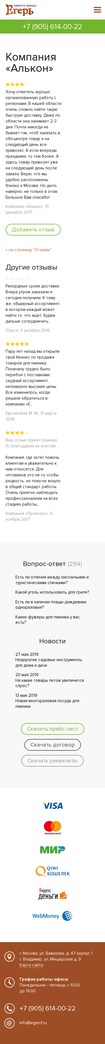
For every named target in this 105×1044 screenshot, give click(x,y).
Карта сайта (31, 965)
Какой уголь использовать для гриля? (52, 592)
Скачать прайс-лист (52, 729)
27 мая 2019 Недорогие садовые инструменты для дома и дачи (48, 660)
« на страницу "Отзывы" (28, 249)
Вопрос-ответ (44, 564)
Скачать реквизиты (52, 760)
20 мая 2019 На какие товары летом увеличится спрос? (49, 680)
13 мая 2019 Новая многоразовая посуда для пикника (47, 701)
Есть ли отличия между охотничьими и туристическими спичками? (52, 580)
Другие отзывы (31, 267)
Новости (52, 641)
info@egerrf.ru (33, 1023)
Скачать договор (53, 744)
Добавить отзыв (33, 229)
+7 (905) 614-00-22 (52, 26)
